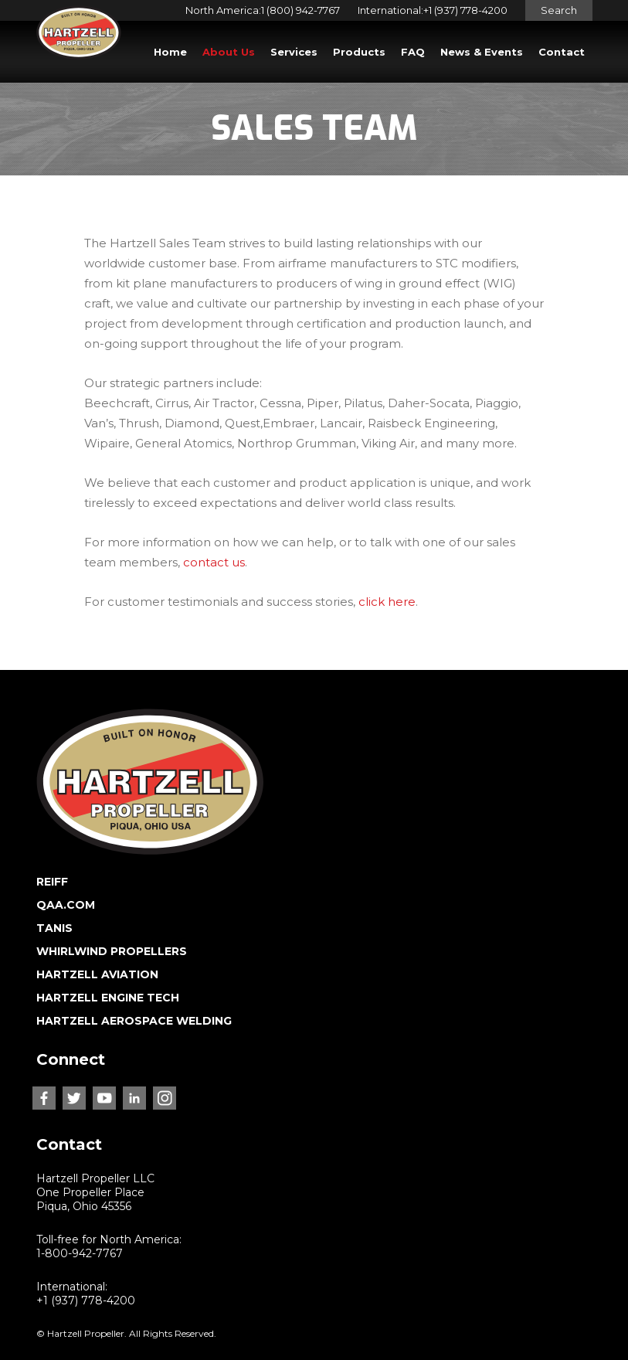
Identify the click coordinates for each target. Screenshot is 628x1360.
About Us (228, 52)
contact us (214, 562)
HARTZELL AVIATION (97, 974)
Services (293, 52)
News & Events (481, 52)
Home (170, 52)
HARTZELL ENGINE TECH (107, 998)
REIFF (52, 882)
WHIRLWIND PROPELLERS (111, 951)
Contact (561, 52)
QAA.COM (65, 905)
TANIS (54, 928)
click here (387, 601)
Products (359, 52)
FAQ (413, 52)
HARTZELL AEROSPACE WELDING (134, 1021)
